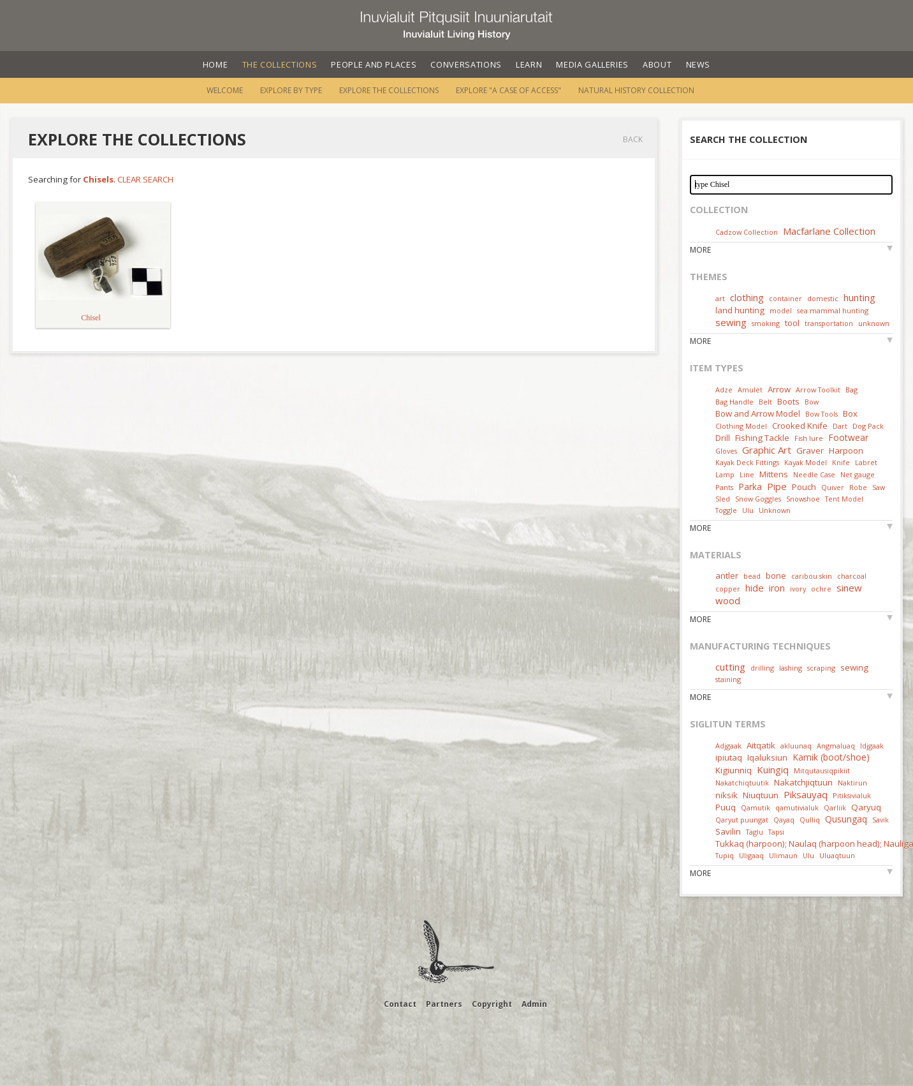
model (781, 310)
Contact (400, 1004)
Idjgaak (872, 745)
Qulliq (810, 819)
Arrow (779, 389)
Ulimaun (783, 855)
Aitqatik (761, 745)
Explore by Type (291, 90)
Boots (788, 401)
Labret (866, 462)
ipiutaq (728, 757)
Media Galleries (592, 64)
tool (792, 323)
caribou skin (811, 576)
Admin (534, 1004)
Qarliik (835, 807)
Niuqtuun (760, 795)
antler (726, 575)
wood (727, 600)
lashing (790, 668)
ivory (798, 588)
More (700, 249)
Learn (529, 64)
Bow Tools (821, 414)
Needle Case (814, 474)
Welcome (225, 90)
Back (633, 139)
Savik (880, 819)
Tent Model (844, 498)
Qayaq (783, 819)
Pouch (804, 487)
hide (754, 587)
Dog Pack (868, 426)
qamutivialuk (797, 807)
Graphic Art (766, 449)
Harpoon (846, 450)
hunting (859, 297)
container (785, 298)
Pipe (777, 486)
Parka (750, 486)
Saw (878, 487)
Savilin (728, 831)
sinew (849, 587)
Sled (722, 498)
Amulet (750, 389)
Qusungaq (846, 819)
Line (747, 474)
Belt (765, 401)
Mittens (773, 474)
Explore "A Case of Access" (508, 90)
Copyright (492, 1004)
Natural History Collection (636, 90)
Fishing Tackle (762, 437)
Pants (724, 487)
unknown (873, 323)
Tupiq (724, 855)
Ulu (748, 510)
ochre (821, 588)
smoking (766, 323)
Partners (444, 1004)
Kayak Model (805, 462)
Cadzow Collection (746, 232)
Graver (810, 450)
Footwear (848, 437)
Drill (722, 437)
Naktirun (852, 782)
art (720, 298)
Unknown (775, 510)
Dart (840, 426)
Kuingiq (773, 769)
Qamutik (755, 807)
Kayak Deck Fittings (747, 462)
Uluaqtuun (837, 855)
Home (215, 64)
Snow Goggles (758, 498)
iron (777, 588)
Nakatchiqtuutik (742, 782)
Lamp (724, 474)
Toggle (726, 510)
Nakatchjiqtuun (803, 782)
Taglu (754, 832)
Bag (851, 389)
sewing (731, 322)
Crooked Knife (800, 425)
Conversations (465, 64)
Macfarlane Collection (829, 231)
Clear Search (145, 179)
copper (727, 588)
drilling (762, 668)
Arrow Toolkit (818, 389)
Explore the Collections (389, 90)
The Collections (280, 64)
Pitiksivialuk (852, 795)
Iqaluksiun (767, 757)
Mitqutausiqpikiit (822, 770)
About (657, 64)
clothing (747, 297)
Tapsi (776, 832)
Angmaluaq (836, 745)
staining (728, 679)
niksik (726, 795)
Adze (724, 389)
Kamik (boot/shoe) (831, 757)
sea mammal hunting (832, 310)
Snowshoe (803, 498)
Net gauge (857, 474)
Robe (858, 487)
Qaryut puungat (741, 819)
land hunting (739, 310)
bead (752, 576)
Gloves (726, 451)
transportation (829, 323)
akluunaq (796, 745)
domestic (822, 298)
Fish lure (808, 438)
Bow (812, 401)
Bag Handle (734, 401)
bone (776, 575)
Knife (841, 462)
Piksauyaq (806, 794)
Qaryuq (866, 807)
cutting (730, 666)
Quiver (832, 487)
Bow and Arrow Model (757, 413)
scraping (821, 668)
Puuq (725, 807)
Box (850, 413)
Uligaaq (751, 855)
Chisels (98, 179)
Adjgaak (728, 745)
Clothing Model (741, 426)
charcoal (851, 576)
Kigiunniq (733, 770)
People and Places (373, 64)
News (698, 64)
